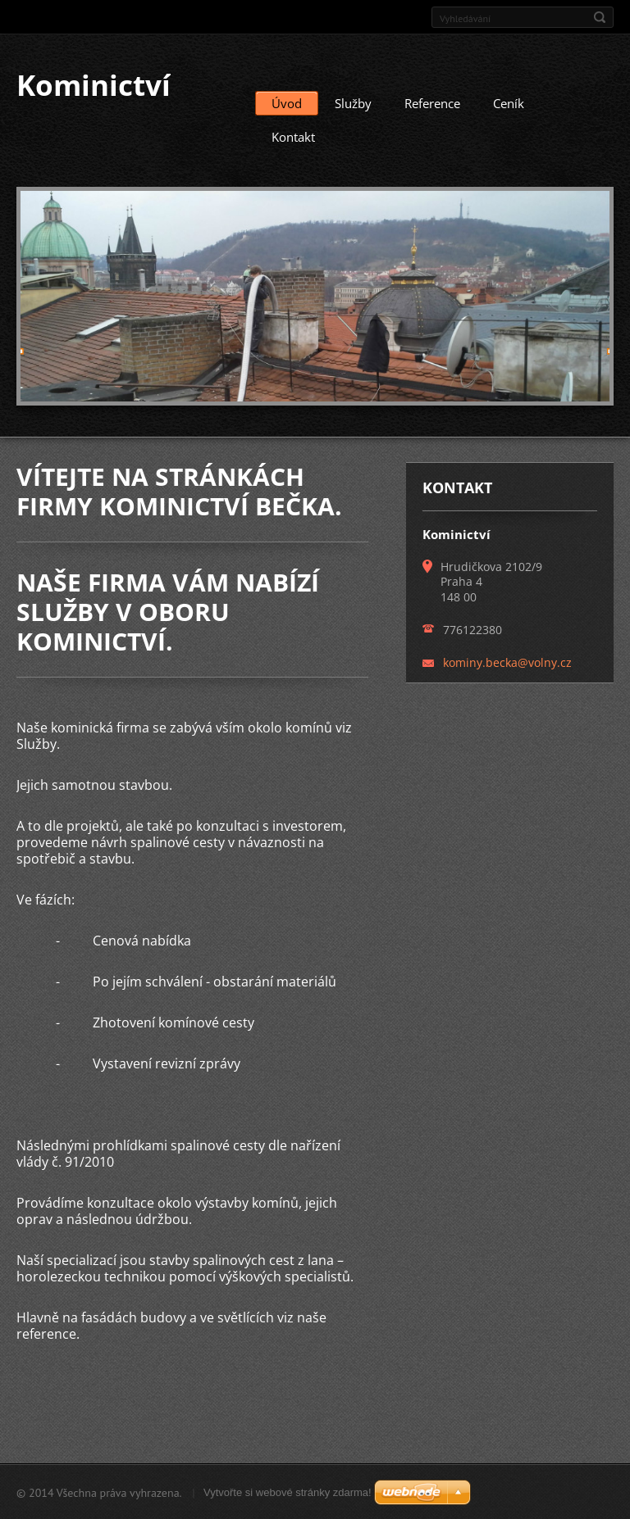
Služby (353, 102)
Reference (432, 102)
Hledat (600, 17)
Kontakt (293, 136)
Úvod (287, 102)
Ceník (508, 102)
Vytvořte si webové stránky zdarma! (287, 1491)
